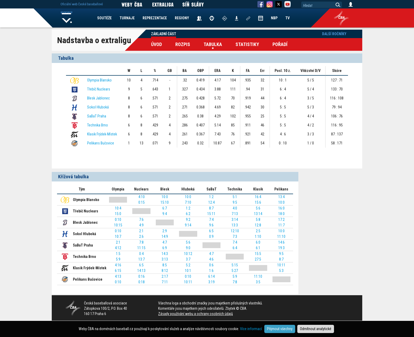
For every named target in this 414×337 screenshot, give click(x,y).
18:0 (281, 214)
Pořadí (280, 44)
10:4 (118, 208)
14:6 (281, 242)
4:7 (164, 242)
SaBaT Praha (96, 116)
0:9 (211, 236)
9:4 (164, 214)
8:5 (164, 265)
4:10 (141, 197)
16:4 (258, 197)
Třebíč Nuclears (98, 89)
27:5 (258, 259)
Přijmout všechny (280, 329)
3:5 (258, 282)
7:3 (235, 236)
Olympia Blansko (99, 80)
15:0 (118, 214)
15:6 (258, 202)
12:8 (258, 225)
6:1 (258, 248)
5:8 (258, 219)
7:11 (165, 282)
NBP (274, 18)
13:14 (258, 214)
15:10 (165, 202)
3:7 (188, 259)
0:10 (118, 219)
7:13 (235, 214)
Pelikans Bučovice (100, 143)
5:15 (235, 265)
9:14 (188, 225)
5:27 (235, 270)
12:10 (235, 231)
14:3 (165, 254)
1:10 (258, 236)
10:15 (118, 225)
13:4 (281, 197)
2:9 (164, 231)
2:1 (141, 231)
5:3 (281, 270)
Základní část (163, 34)
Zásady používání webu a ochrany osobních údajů (195, 314)
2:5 (258, 231)
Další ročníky (334, 34)
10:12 (188, 254)
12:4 (211, 202)
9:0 (188, 248)
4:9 (141, 225)
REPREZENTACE (155, 18)
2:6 (141, 236)
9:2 (188, 219)
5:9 (118, 259)
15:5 (258, 254)
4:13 (118, 276)
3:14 (235, 219)
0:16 (141, 276)
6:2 (188, 214)
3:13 (165, 259)
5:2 (188, 265)
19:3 (281, 248)
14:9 (165, 236)
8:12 (165, 270)
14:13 (141, 270)
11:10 (281, 236)
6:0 (258, 242)
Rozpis (182, 44)
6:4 (235, 248)
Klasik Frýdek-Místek (102, 134)
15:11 (211, 214)
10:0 (165, 197)
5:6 (258, 208)
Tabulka (213, 44)
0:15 (141, 202)
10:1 (188, 270)
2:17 (165, 276)
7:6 (141, 219)
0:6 (211, 265)
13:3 (235, 225)
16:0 (281, 208)
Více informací (251, 329)
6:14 (211, 276)
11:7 (281, 225)
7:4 (211, 219)
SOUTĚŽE (104, 18)
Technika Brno (97, 125)
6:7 (164, 208)
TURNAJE (127, 18)
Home (67, 18)
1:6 (211, 270)
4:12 (118, 248)
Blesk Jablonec (98, 98)
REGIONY (182, 18)
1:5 (118, 254)
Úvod (156, 44)
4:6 (211, 259)
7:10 (188, 202)
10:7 (118, 236)
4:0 (235, 208)
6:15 (118, 270)
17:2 (281, 219)
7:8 (141, 242)
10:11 (281, 265)
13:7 (141, 259)
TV (287, 18)
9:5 (235, 202)
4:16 (118, 265)
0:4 (141, 254)
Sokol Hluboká (98, 107)
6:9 (164, 248)
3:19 (211, 282)
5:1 (235, 197)
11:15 (141, 248)
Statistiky (247, 44)
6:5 (211, 231)
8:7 (211, 208)
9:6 (211, 225)
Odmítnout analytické (315, 329)
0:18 (141, 282)
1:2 (211, 197)
